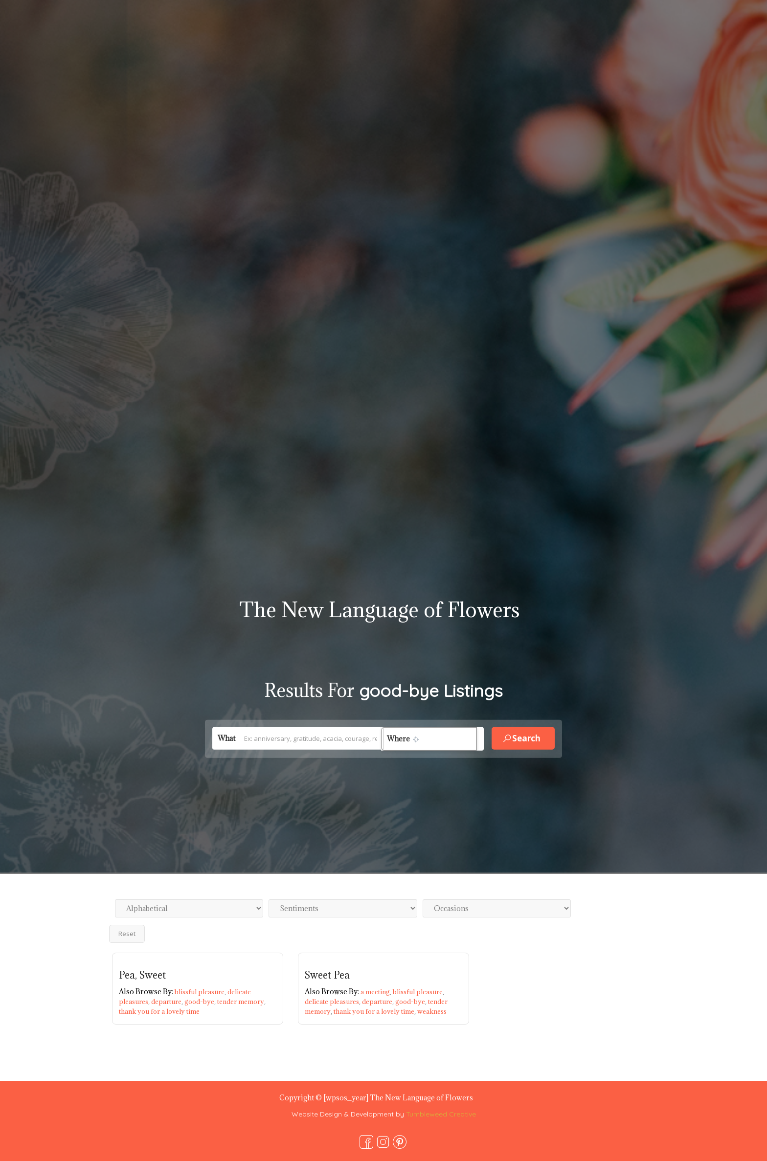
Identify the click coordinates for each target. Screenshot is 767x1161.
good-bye (200, 1001)
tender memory (241, 1001)
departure (167, 1001)
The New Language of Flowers (379, 610)
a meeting (377, 991)
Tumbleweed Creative (441, 1114)
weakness (432, 1011)
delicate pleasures (333, 1001)
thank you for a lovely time (159, 1011)
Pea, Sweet (142, 975)
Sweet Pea (327, 975)
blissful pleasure (201, 991)
